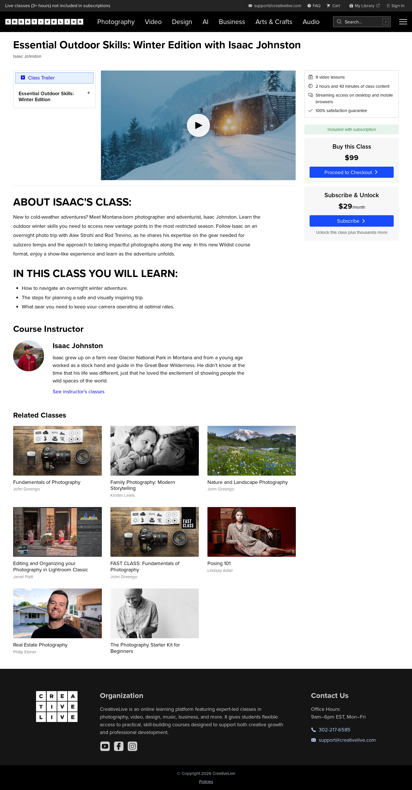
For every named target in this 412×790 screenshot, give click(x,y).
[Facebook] (119, 746)
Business (232, 21)
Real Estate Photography (40, 644)
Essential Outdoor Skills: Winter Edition (46, 96)
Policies (206, 782)
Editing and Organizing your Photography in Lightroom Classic (50, 566)
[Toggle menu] (403, 22)
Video (153, 21)
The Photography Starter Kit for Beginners (145, 648)
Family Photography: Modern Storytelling (142, 485)
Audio (311, 21)
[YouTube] (105, 746)
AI (206, 21)
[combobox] (362, 22)
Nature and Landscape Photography (247, 482)
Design (182, 21)
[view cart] (335, 5)
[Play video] (198, 125)
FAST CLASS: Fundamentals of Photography (144, 566)
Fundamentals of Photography (46, 482)
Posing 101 (219, 563)
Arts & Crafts (273, 21)
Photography (115, 21)
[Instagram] (132, 746)
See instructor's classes (78, 391)
